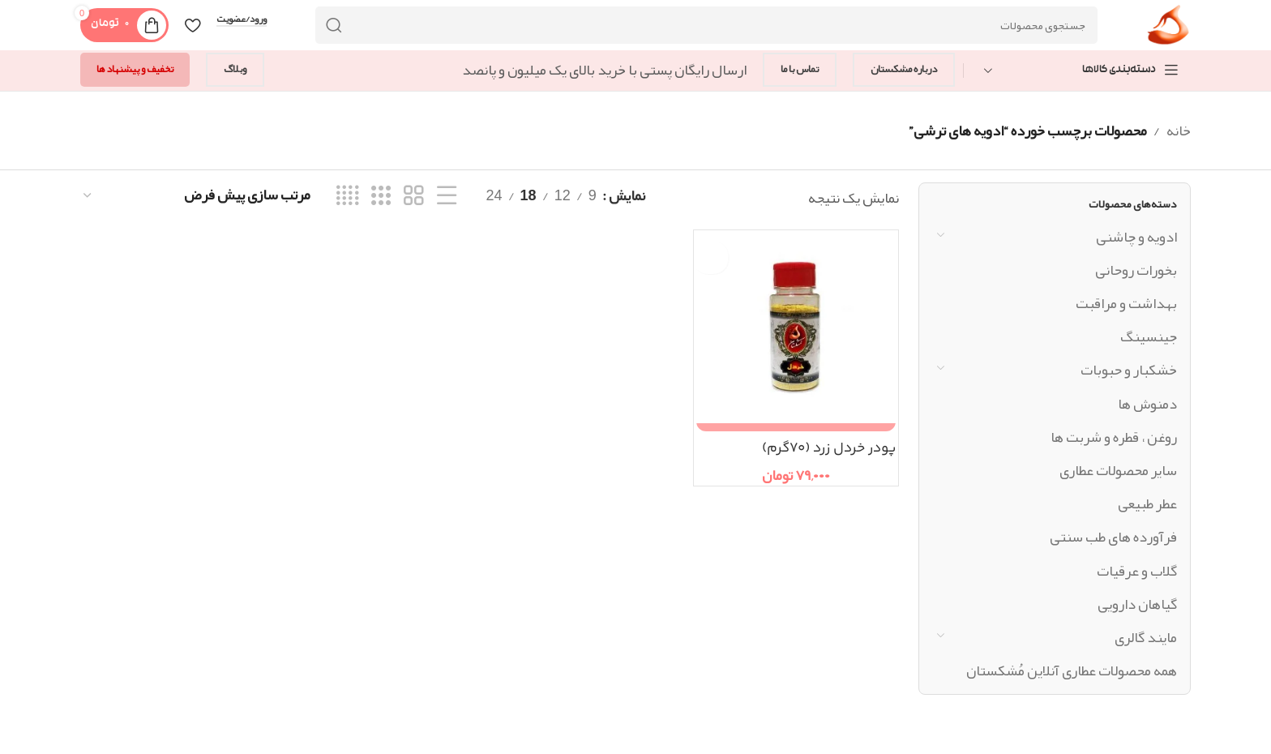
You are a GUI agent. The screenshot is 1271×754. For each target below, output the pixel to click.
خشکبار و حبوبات (1129, 372)
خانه (1178, 132)
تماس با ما (800, 71)
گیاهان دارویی (1137, 605)
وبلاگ (235, 71)
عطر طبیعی (1147, 505)
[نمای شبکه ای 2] (413, 197)
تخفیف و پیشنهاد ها (134, 71)
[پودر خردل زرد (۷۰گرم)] (795, 334)
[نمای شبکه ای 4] (347, 197)
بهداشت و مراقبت (1126, 304)
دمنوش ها (1147, 405)
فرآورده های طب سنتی (1113, 539)
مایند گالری (1146, 638)
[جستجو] (705, 26)
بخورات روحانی (1136, 271)
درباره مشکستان (904, 71)
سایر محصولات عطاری (1118, 471)
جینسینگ (1148, 338)
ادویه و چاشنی (1136, 238)
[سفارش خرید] (196, 197)
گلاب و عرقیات (1137, 572)
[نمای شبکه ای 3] (381, 197)
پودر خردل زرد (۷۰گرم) (824, 450)
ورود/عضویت (241, 21)
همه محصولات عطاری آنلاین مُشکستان (1071, 672)
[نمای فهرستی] (446, 197)
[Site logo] (1168, 30)
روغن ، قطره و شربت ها (1114, 438)
